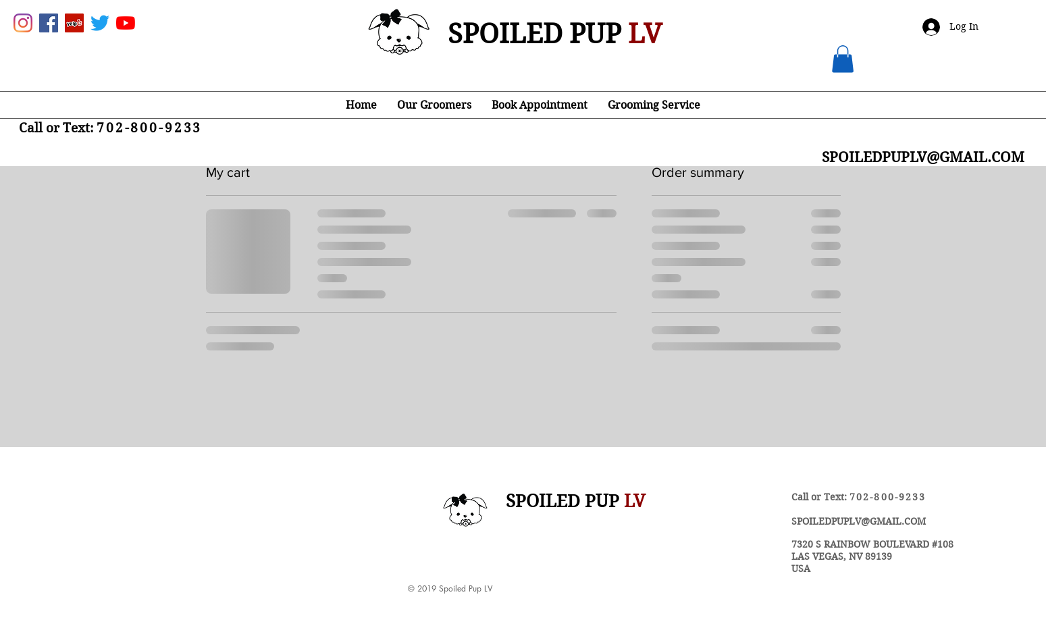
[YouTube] (125, 23)
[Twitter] (99, 23)
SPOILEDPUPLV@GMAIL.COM (858, 521)
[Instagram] (23, 23)
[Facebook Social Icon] (48, 23)
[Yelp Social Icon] (74, 23)
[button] (842, 59)
